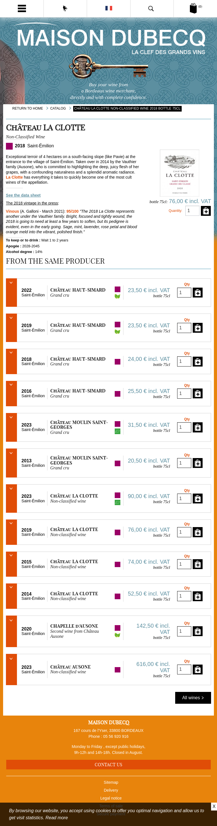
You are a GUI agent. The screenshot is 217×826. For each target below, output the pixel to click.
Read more (56, 817)
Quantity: (175, 211)
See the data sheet (23, 195)
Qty (187, 284)
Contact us (108, 764)
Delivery (111, 790)
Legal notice (111, 798)
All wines (193, 697)
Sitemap (111, 782)
